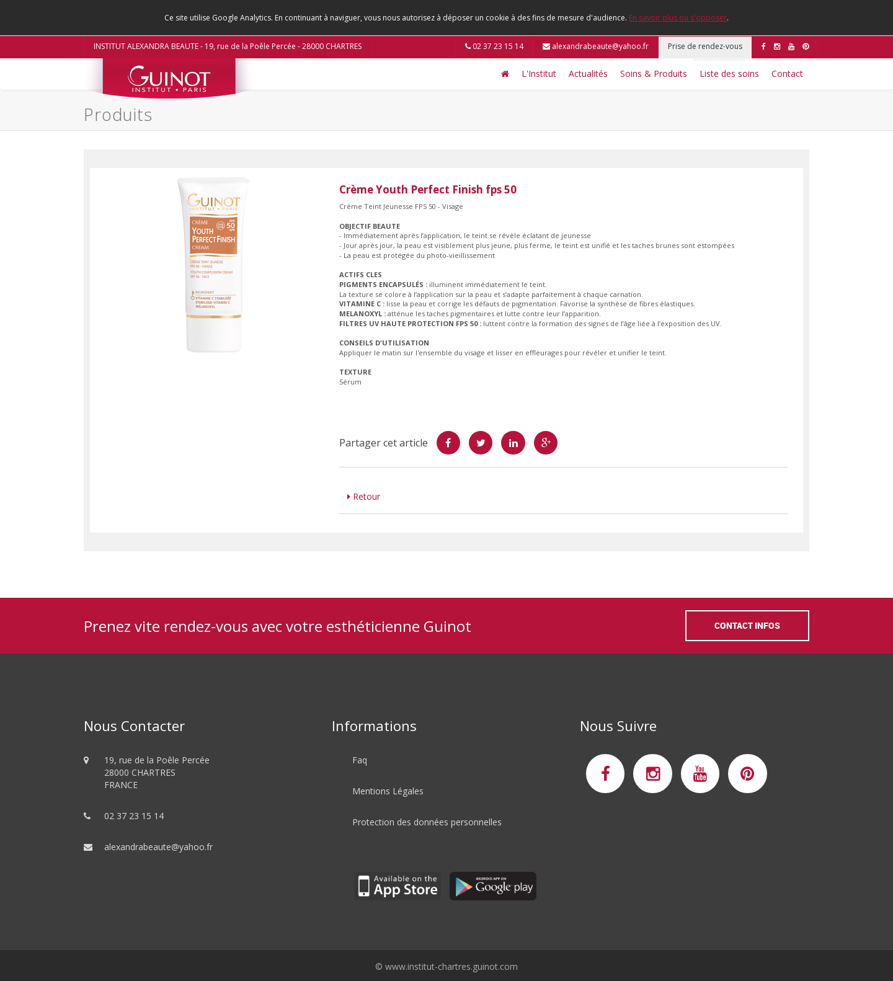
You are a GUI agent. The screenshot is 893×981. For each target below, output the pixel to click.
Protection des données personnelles (427, 822)
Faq (359, 760)
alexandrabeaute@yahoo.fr (596, 46)
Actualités (588, 73)
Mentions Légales (388, 791)
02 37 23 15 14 (494, 46)
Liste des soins (729, 73)
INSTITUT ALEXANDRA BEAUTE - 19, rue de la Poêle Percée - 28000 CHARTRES (228, 46)
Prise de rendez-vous (705, 46)
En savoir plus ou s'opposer (678, 17)
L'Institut (539, 73)
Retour (363, 496)
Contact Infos (747, 625)
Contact (787, 73)
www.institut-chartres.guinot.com (451, 966)
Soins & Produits (653, 73)
